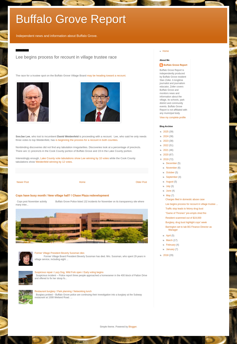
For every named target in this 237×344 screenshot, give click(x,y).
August (170, 181)
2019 (166, 159)
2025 (166, 131)
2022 (166, 145)
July (168, 186)
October (170, 172)
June (169, 190)
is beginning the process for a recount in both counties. (87, 140)
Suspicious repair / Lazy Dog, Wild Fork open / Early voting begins (69, 272)
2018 (166, 255)
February (171, 244)
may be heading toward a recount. (106, 75)
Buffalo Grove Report (71, 19)
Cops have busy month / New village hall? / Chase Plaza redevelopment (62, 195)
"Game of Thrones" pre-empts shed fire (186, 213)
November (172, 167)
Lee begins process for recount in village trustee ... (192, 204)
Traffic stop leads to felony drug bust (184, 208)
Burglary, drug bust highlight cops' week (186, 222)
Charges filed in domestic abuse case (185, 199)
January (170, 249)
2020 (166, 154)
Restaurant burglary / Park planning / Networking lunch (63, 291)
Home (82, 182)
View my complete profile (173, 117)
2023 (166, 140)
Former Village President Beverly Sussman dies (59, 253)
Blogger (132, 326)
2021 (166, 150)
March (169, 240)
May (168, 195)
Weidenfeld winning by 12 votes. (54, 161)
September (172, 177)
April (168, 235)
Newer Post (23, 182)
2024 (166, 136)
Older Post (141, 182)
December (172, 163)
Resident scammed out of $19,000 (183, 217)
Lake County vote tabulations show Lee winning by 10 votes (74, 158)
